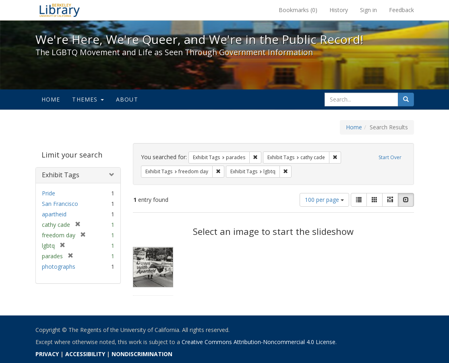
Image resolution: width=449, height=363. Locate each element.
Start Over (390, 157)
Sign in (368, 10)
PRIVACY (47, 354)
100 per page (324, 199)
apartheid (54, 214)
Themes (87, 99)
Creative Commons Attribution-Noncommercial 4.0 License (258, 342)
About (127, 99)
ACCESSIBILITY (85, 354)
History (338, 10)
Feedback (401, 10)
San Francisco (60, 203)
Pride (48, 193)
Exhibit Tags (60, 174)
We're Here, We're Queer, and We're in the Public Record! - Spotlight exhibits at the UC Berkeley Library (59, 10)
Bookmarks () (298, 10)
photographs (58, 266)
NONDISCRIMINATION (142, 354)
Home (50, 99)
